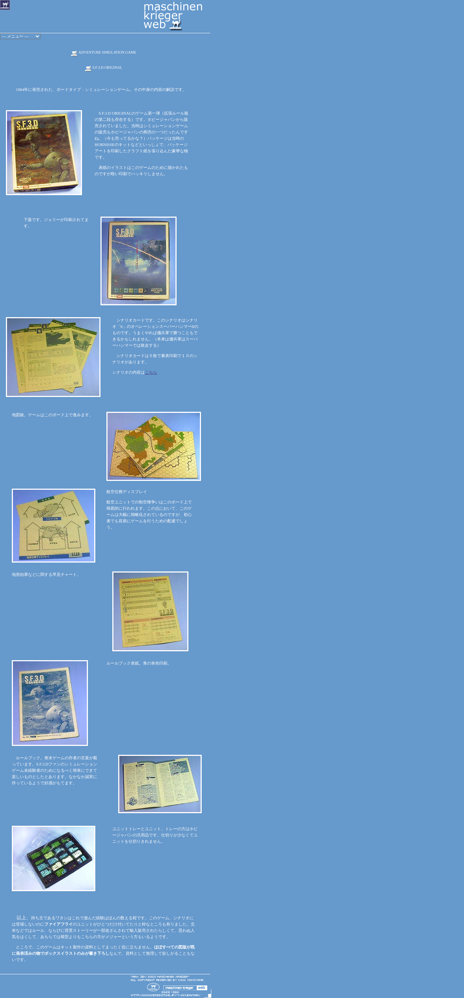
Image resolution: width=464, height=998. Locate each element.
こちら (151, 372)
